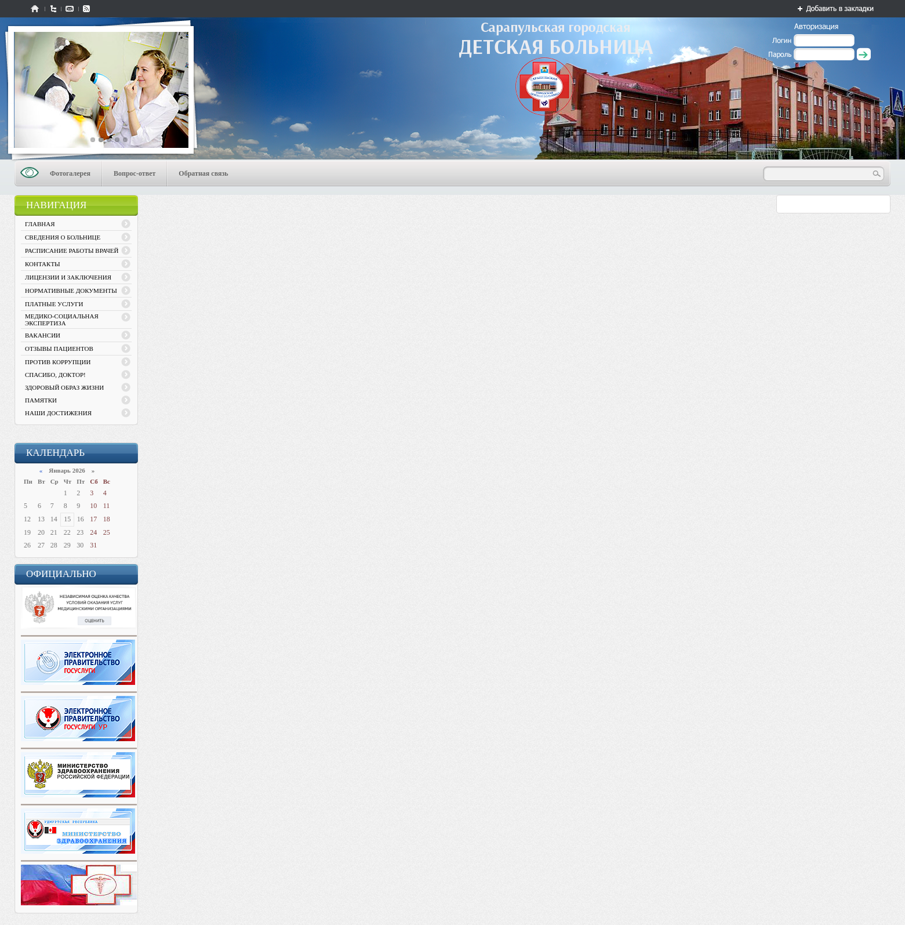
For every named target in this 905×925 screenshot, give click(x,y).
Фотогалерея (70, 173)
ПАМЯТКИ (41, 400)
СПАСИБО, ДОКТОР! (55, 374)
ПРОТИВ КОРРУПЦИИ (57, 361)
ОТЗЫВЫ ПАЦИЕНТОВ (59, 348)
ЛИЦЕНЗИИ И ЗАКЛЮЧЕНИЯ (68, 277)
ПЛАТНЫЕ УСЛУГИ (54, 303)
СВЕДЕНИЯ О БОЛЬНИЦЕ (62, 237)
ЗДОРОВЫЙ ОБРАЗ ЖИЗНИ (64, 387)
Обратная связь (203, 173)
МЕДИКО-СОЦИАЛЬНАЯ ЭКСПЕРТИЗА (62, 320)
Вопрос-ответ (134, 173)
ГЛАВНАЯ (40, 223)
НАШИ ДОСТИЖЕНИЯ (58, 412)
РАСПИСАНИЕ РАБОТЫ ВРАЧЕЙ (71, 250)
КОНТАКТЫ (42, 263)
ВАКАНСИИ (42, 335)
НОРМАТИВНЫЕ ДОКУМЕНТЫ (71, 290)
